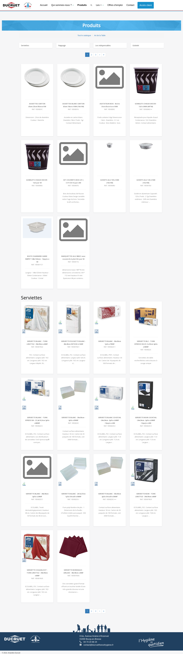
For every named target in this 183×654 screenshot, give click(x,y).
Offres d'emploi (115, 5)
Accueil (43, 5)
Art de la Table (99, 35)
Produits (82, 5)
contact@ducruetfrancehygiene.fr (98, 645)
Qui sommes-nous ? (62, 5)
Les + (100, 5)
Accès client (146, 5)
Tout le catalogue (84, 35)
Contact (130, 5)
